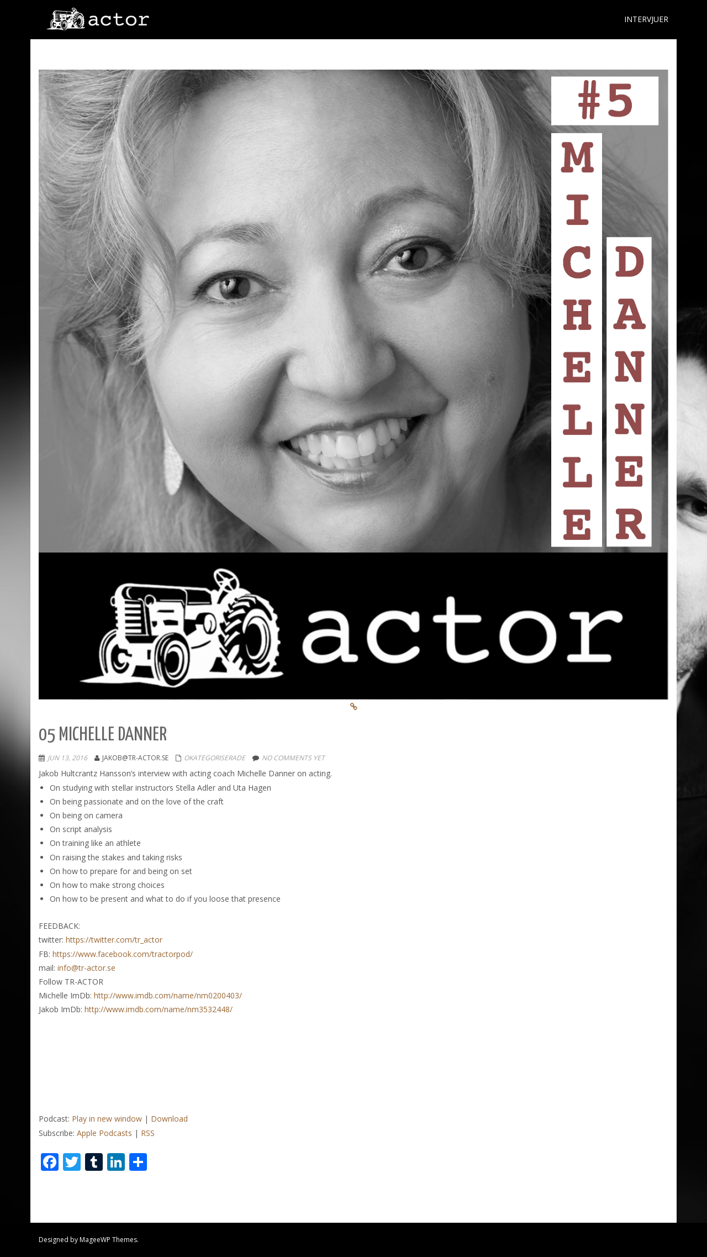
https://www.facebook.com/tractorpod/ (122, 954)
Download (169, 1118)
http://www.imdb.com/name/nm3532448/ (159, 1009)
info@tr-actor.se (86, 968)
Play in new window (107, 1118)
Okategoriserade (214, 757)
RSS (148, 1133)
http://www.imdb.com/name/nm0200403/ (168, 995)
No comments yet (293, 757)
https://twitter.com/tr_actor (114, 939)
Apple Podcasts (104, 1133)
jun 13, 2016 (67, 757)
